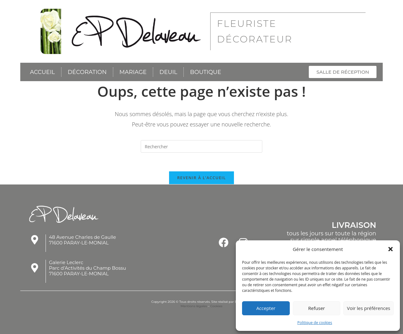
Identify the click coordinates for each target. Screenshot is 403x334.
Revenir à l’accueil (201, 177)
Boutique (205, 71)
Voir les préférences (368, 308)
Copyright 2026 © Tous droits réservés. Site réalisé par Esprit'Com (201, 302)
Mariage (133, 71)
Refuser (316, 308)
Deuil (168, 71)
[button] (390, 249)
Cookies (216, 306)
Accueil (42, 71)
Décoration (87, 71)
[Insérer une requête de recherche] (201, 146)
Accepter (265, 308)
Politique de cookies (314, 322)
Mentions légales (194, 306)
